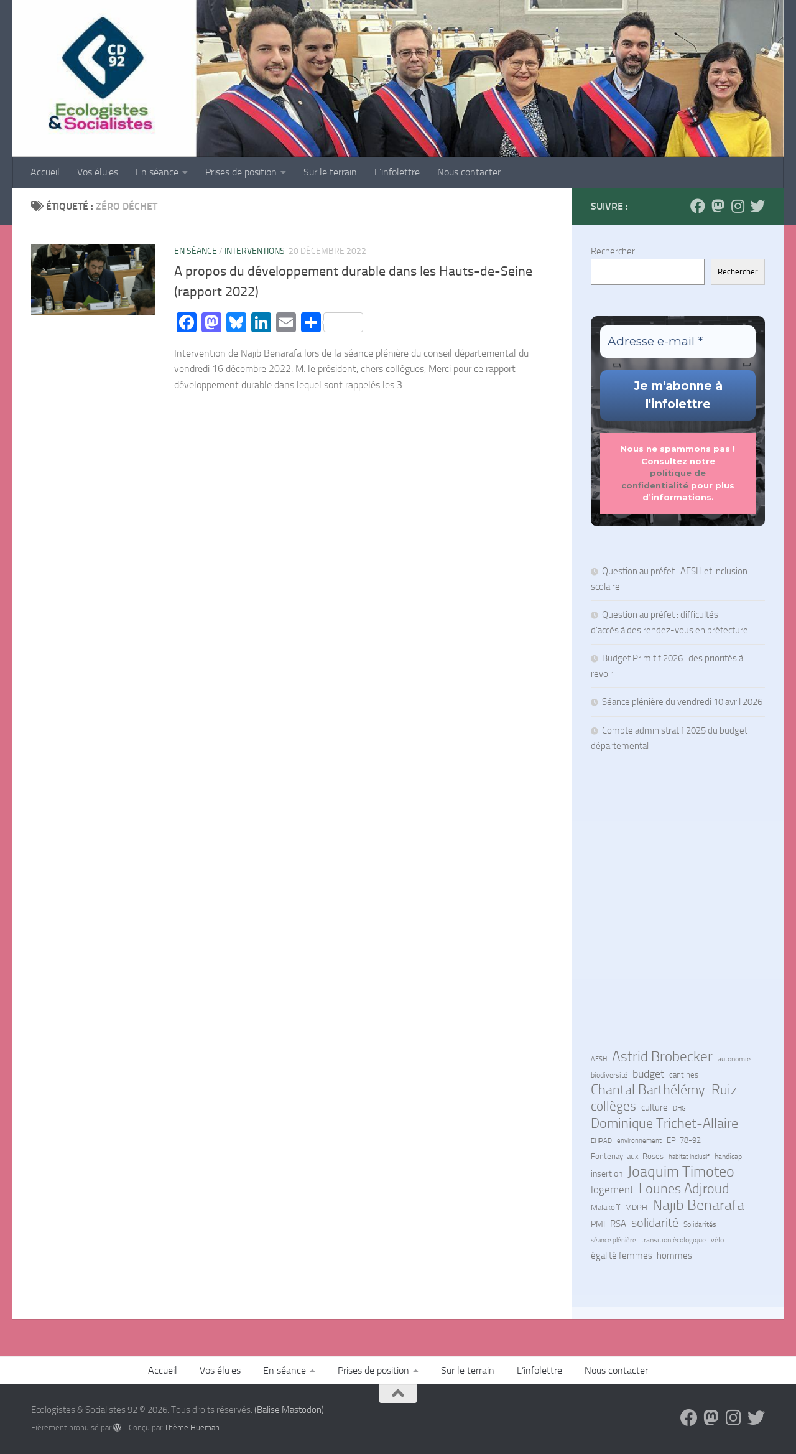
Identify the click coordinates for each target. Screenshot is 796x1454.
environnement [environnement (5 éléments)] (639, 1141)
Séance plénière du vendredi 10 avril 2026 (682, 701)
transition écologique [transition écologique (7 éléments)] (673, 1240)
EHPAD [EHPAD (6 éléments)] (601, 1140)
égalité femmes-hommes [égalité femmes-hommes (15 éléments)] (641, 1255)
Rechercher (613, 251)
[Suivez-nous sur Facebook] (697, 205)
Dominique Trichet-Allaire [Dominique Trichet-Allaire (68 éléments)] (664, 1123)
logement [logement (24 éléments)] (612, 1189)
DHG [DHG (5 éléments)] (679, 1108)
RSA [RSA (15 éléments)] (618, 1223)
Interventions (254, 251)
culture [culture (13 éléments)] (654, 1107)
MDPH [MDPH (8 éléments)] (636, 1207)
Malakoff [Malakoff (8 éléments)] (605, 1207)
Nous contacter (469, 172)
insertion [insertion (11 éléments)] (606, 1173)
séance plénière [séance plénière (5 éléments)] (613, 1240)
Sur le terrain (330, 172)
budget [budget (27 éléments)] (648, 1074)
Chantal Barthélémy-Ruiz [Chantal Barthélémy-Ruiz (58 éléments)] (664, 1090)
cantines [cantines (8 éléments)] (683, 1074)
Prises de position (241, 172)
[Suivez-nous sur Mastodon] (717, 205)
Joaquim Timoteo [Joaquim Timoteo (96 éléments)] (680, 1171)
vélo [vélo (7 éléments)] (717, 1240)
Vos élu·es (97, 172)
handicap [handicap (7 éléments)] (728, 1156)
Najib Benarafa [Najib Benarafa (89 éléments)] (698, 1205)
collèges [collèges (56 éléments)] (613, 1106)
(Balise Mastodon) (289, 1409)
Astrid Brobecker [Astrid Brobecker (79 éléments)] (662, 1057)
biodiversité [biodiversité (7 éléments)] (609, 1075)
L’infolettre (397, 172)
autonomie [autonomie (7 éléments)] (734, 1059)
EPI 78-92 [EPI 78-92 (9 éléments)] (684, 1140)
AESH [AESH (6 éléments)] (599, 1059)
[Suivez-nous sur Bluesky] (757, 205)
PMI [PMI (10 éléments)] (598, 1224)
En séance (157, 172)
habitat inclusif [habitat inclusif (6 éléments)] (689, 1156)
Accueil (45, 172)
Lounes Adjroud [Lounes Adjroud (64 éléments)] (684, 1188)
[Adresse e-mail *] (678, 341)
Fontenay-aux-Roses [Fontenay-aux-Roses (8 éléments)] (627, 1156)
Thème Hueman (192, 1427)
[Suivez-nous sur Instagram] (737, 205)
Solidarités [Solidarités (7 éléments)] (699, 1224)
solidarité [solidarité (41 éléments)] (654, 1222)
